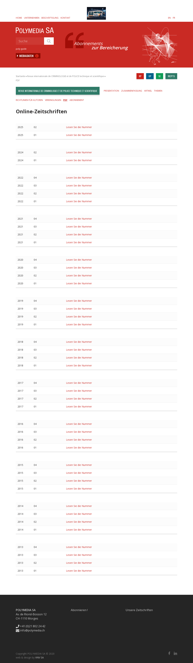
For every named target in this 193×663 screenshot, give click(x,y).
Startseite (20, 76)
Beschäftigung (49, 17)
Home (19, 17)
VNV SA (39, 657)
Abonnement (77, 100)
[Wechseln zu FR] (174, 18)
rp (140, 76)
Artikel (148, 90)
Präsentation (111, 90)
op (150, 76)
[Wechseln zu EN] (169, 18)
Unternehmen (31, 17)
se (159, 76)
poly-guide (21, 48)
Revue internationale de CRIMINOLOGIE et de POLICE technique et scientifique (65, 76)
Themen (158, 90)
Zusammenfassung (131, 90)
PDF (18, 80)
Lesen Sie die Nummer (79, 127)
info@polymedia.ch (30, 630)
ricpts (171, 76)
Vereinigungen (53, 100)
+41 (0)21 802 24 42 (30, 626)
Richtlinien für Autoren (29, 100)
